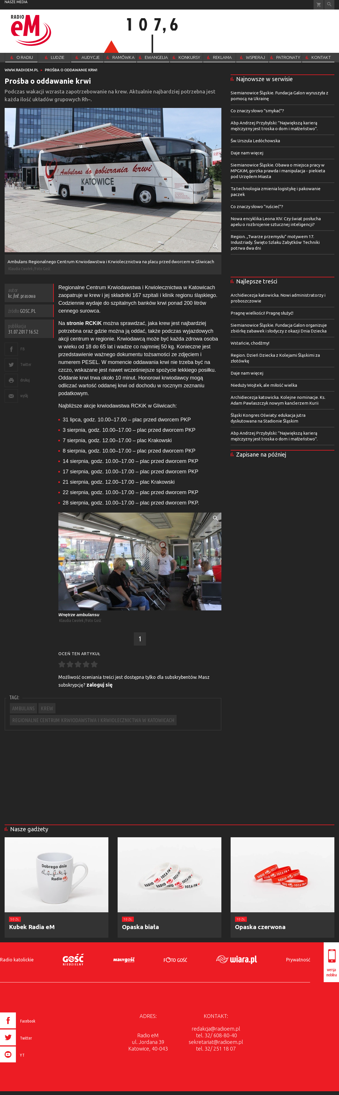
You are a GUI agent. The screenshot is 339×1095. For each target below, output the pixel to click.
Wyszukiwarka (329, 5)
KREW (47, 708)
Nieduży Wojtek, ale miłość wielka (264, 385)
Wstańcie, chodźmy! (250, 343)
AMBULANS (23, 708)
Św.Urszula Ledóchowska (255, 140)
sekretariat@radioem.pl (216, 1042)
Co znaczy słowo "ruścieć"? (257, 206)
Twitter (26, 364)
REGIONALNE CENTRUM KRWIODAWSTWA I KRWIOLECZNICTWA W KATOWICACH (93, 720)
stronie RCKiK (84, 323)
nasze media (16, 2)
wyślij (24, 395)
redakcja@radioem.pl (216, 1029)
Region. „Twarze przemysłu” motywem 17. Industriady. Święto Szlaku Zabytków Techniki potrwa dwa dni (275, 242)
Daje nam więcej (247, 152)
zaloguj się (99, 684)
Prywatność (298, 959)
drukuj (24, 380)
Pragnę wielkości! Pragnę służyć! (262, 313)
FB (22, 348)
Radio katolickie (17, 959)
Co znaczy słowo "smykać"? (257, 110)
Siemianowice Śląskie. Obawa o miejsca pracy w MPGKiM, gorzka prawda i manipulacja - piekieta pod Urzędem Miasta (278, 170)
